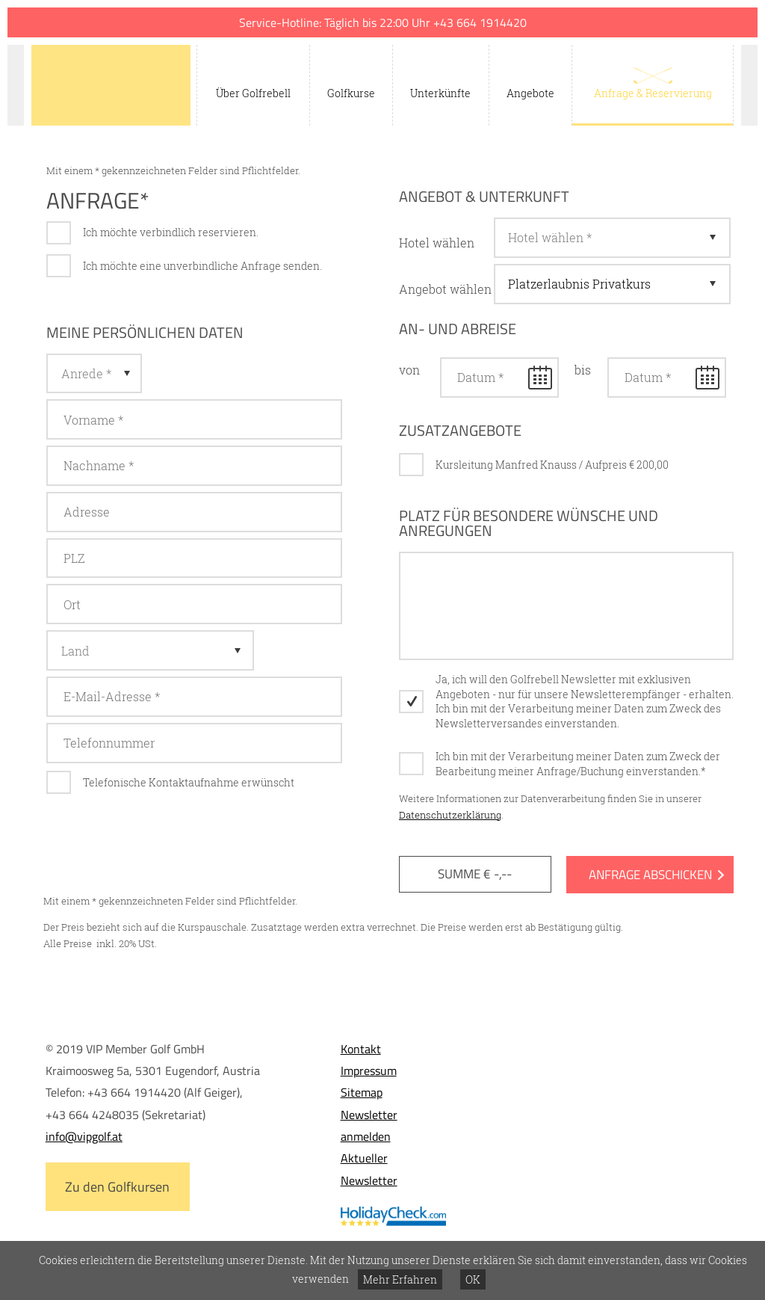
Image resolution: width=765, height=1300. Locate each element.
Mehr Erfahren (400, 1279)
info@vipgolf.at (84, 1136)
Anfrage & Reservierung (653, 93)
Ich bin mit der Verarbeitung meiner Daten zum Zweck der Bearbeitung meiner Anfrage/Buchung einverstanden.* (578, 763)
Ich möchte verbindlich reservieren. (170, 232)
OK (472, 1279)
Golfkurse (351, 93)
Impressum (369, 1070)
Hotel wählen (436, 242)
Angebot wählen (445, 289)
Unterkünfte (440, 93)
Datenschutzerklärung (450, 815)
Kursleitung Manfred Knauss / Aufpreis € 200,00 (552, 465)
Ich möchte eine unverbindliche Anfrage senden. (202, 266)
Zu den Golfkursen (117, 1187)
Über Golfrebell (253, 93)
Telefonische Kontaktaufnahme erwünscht (188, 782)
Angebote (530, 93)
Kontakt (361, 1049)
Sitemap (361, 1092)
